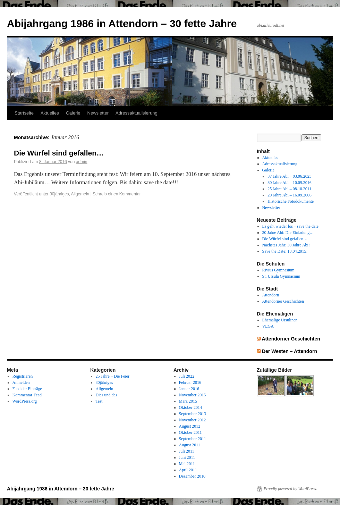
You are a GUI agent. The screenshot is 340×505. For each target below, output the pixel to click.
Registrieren (22, 376)
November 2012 (192, 420)
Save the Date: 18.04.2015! (285, 251)
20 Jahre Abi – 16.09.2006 (289, 195)
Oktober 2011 (190, 432)
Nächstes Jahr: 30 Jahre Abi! (286, 245)
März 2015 (188, 401)
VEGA (268, 326)
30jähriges (59, 194)
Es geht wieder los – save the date (290, 226)
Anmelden (21, 382)
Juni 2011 (187, 457)
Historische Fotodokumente (290, 201)
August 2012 (190, 426)
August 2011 (189, 445)
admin (81, 161)
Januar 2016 (189, 388)
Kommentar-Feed (27, 395)
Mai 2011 (187, 463)
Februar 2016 (190, 382)
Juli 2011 (186, 451)
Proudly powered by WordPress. (290, 488)
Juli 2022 (186, 376)
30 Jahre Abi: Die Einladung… (288, 232)
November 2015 (192, 395)
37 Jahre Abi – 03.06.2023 (289, 176)
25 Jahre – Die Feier (112, 376)
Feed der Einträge (27, 388)
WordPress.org (24, 401)
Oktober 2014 (190, 407)
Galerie (73, 113)
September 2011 (192, 438)
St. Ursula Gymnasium (281, 276)
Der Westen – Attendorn (289, 351)
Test (99, 401)
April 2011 (188, 470)
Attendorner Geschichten (283, 301)
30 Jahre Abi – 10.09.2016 (289, 182)
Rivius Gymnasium (278, 270)
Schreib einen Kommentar (117, 194)
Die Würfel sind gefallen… (59, 153)
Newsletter (98, 113)
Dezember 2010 (192, 476)
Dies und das (106, 395)
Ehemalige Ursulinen (280, 320)
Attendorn (270, 295)
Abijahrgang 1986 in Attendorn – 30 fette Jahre (122, 23)
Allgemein (80, 194)
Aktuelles (50, 113)
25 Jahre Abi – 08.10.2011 (289, 188)
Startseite (24, 113)
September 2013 (192, 413)
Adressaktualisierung (137, 113)
